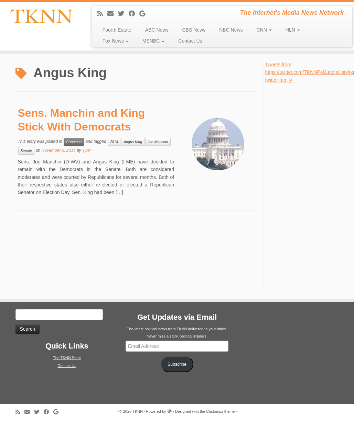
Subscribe (177, 364)
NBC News (231, 30)
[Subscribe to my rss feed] (102, 13)
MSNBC (153, 41)
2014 (114, 142)
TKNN (137, 411)
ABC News (157, 30)
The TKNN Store (67, 358)
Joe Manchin (158, 142)
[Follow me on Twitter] (123, 13)
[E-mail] (112, 13)
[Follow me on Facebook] (134, 13)
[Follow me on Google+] (144, 13)
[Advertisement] (306, 187)
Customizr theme (220, 411)
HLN (293, 30)
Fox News (116, 41)
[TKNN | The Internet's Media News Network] (41, 16)
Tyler (86, 150)
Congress (74, 142)
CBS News (193, 30)
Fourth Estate (117, 30)
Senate (26, 151)
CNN (264, 30)
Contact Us (190, 41)
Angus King (133, 142)
